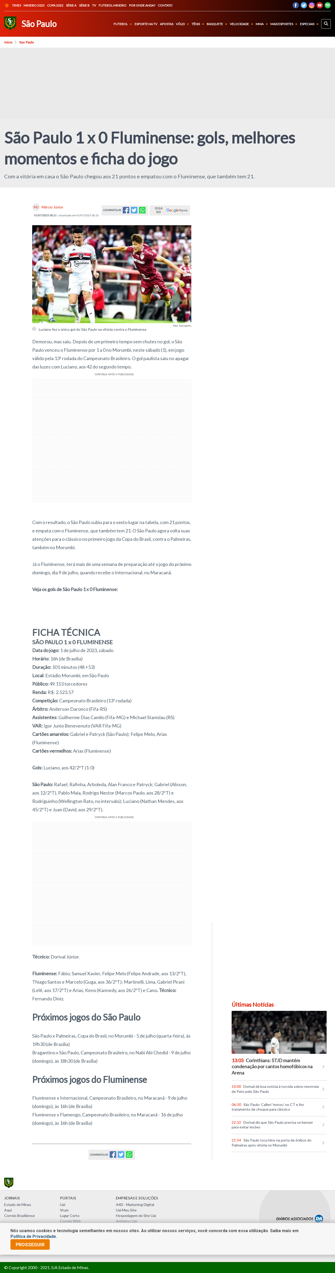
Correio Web (70, 1221)
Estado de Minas (17, 1204)
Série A (71, 5)
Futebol (124, 24)
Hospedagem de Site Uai (136, 1215)
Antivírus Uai (126, 1221)
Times (12, 5)
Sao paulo (26, 42)
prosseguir (30, 1244)
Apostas (166, 24)
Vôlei (183, 24)
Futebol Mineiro (112, 5)
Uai (62, 1204)
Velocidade (242, 24)
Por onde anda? (142, 5)
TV (94, 5)
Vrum (64, 1210)
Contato (165, 5)
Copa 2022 (55, 5)
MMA (263, 24)
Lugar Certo (70, 1215)
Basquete (218, 24)
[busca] (326, 24)
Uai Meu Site (126, 1210)
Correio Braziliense (19, 1215)
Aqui (8, 1210)
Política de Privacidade (33, 1236)
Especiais (310, 24)
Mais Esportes (284, 24)
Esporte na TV (146, 24)
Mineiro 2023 (34, 5)
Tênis (199, 24)
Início (8, 42)
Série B (84, 5)
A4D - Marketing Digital (135, 1204)
